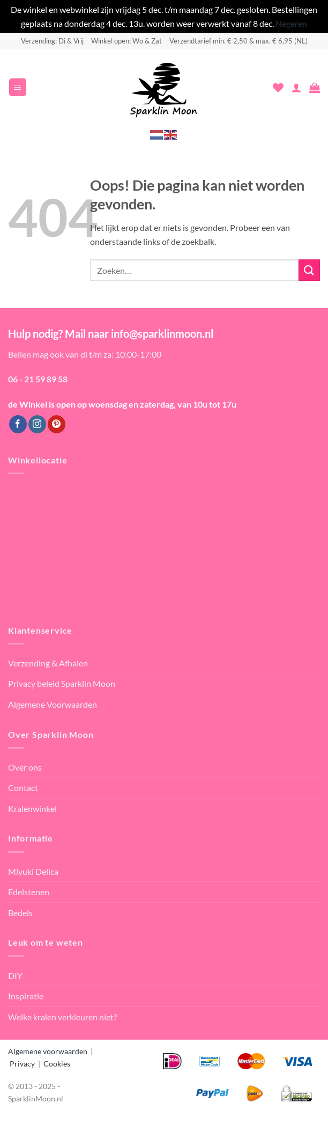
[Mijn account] (296, 87)
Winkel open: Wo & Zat (126, 41)
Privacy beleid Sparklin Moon (61, 683)
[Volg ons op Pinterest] (56, 424)
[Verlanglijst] (278, 87)
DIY (15, 975)
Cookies (56, 1063)
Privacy (22, 1063)
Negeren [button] (291, 23)
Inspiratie (25, 996)
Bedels (20, 913)
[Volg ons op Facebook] (18, 424)
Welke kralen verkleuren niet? (62, 1017)
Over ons (25, 767)
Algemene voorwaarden (47, 1051)
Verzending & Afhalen (48, 663)
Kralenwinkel (32, 808)
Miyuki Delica (33, 871)
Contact (23, 787)
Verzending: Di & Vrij (52, 41)
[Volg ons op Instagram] (37, 424)
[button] (17, 87)
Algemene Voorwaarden (52, 704)
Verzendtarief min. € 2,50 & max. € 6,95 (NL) (238, 41)
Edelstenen (28, 892)
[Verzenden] (309, 269)
